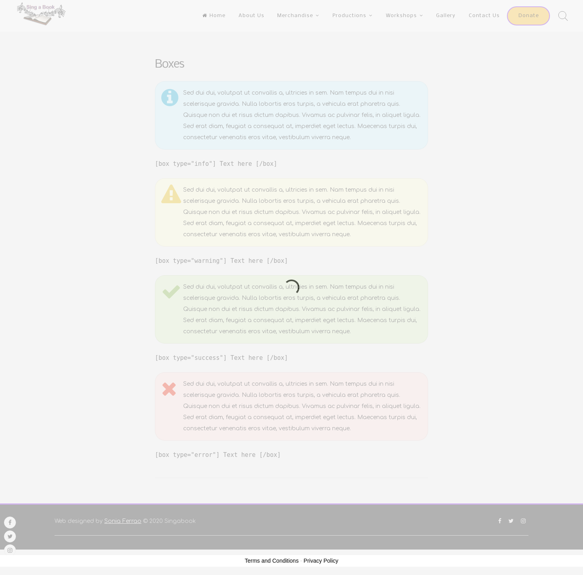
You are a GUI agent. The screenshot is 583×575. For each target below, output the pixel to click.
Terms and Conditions (272, 561)
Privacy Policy (320, 561)
